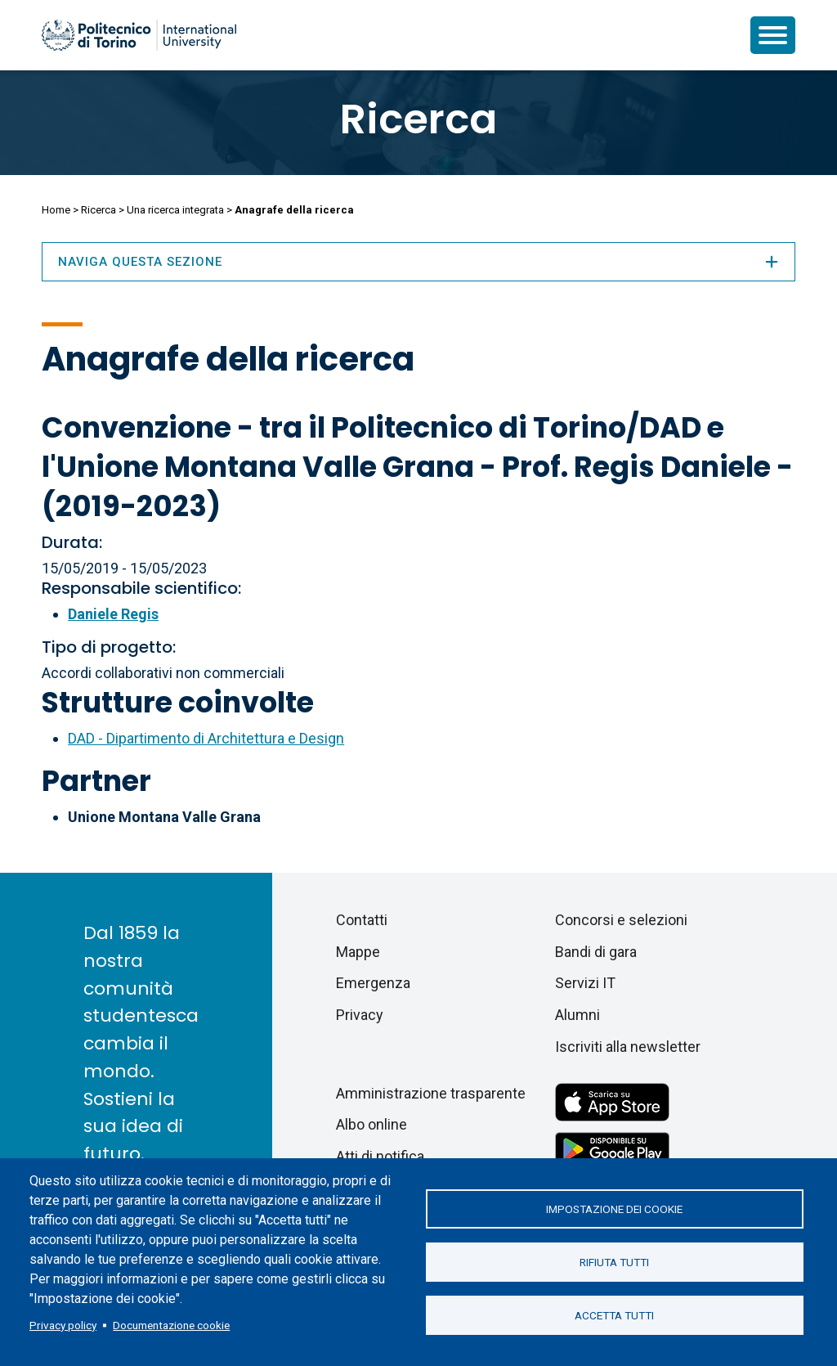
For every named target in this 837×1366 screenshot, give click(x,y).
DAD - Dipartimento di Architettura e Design (206, 738)
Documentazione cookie (171, 1325)
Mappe (358, 951)
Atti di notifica (380, 1156)
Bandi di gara (596, 951)
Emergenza (373, 982)
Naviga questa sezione (418, 261)
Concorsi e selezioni (621, 919)
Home (56, 210)
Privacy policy (62, 1325)
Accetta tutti (614, 1315)
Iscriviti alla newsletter (627, 1046)
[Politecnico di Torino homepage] (139, 35)
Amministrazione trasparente (431, 1093)
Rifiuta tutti (614, 1262)
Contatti (361, 919)
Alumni (577, 1014)
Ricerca (418, 119)
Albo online (371, 1124)
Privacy (359, 1014)
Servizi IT (585, 982)
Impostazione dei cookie (614, 1208)
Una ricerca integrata (175, 210)
